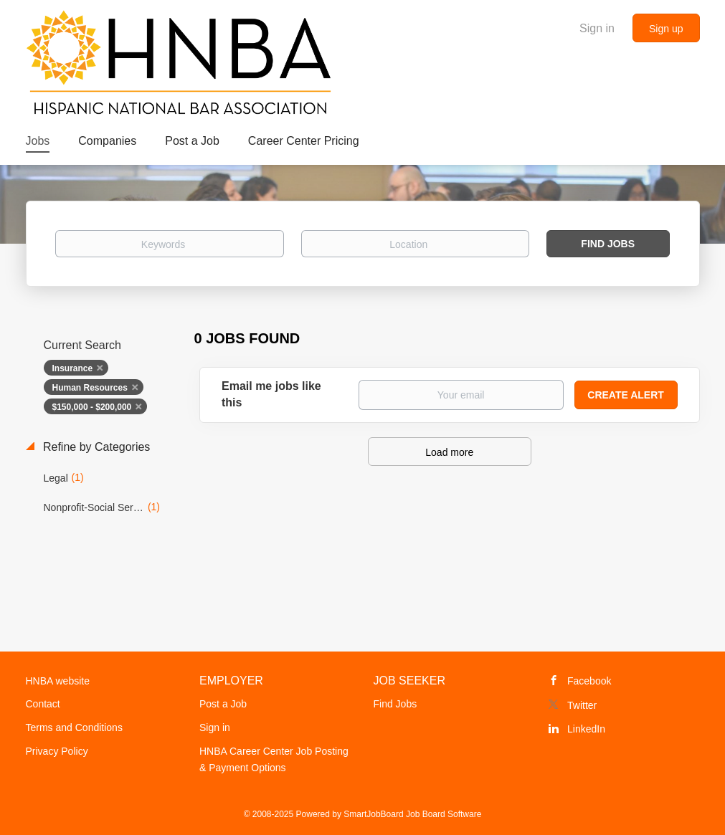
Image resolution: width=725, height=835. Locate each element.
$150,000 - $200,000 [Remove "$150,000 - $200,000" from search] (92, 407)
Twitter (582, 705)
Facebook (589, 681)
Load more (449, 452)
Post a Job (223, 704)
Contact (43, 704)
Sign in (597, 28)
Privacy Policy (57, 751)
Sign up (666, 28)
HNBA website (58, 681)
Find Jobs (608, 243)
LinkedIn (586, 729)
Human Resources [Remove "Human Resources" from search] (90, 388)
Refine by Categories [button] (95, 447)
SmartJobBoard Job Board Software (412, 814)
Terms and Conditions (74, 727)
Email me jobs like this (271, 394)
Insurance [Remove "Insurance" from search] (72, 368)
